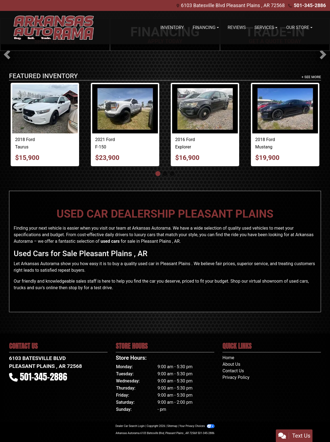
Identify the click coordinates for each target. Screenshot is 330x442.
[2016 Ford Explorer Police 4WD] (205, 109)
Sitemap (172, 426)
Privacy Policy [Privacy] (236, 377)
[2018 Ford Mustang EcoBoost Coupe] (285, 109)
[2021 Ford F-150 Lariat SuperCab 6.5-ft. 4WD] (125, 109)
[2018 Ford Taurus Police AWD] (45, 109)
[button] (7, 55)
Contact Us (233, 370)
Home (228, 357)
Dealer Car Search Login (130, 426)
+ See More (311, 77)
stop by (75, 287)
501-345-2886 (310, 5)
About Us (231, 364)
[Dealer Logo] (53, 27)
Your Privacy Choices (197, 426)
